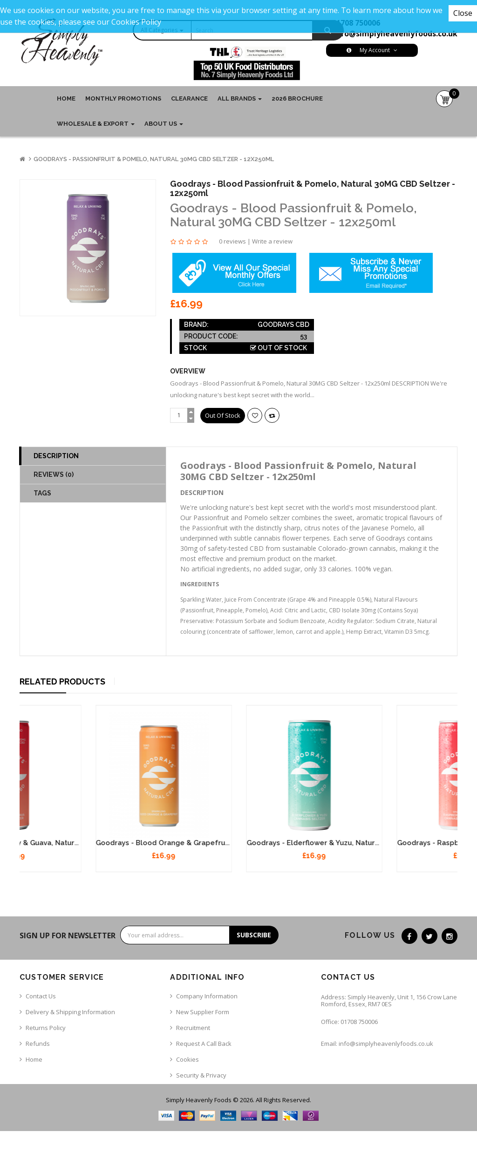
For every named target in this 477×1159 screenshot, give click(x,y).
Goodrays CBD (283, 324)
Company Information (207, 996)
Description (56, 456)
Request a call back (204, 1043)
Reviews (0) (54, 474)
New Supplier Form (202, 1012)
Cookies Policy (136, 22)
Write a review (272, 241)
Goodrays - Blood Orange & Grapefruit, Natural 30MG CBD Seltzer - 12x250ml (304, 843)
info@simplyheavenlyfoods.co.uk (395, 33)
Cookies (187, 1059)
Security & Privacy (201, 1075)
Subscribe (254, 934)
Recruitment (193, 1027)
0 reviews (232, 241)
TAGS (42, 493)
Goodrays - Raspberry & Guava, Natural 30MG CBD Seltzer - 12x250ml (139, 843)
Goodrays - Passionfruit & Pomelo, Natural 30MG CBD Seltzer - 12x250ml (154, 159)
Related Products (62, 681)
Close (462, 13)
